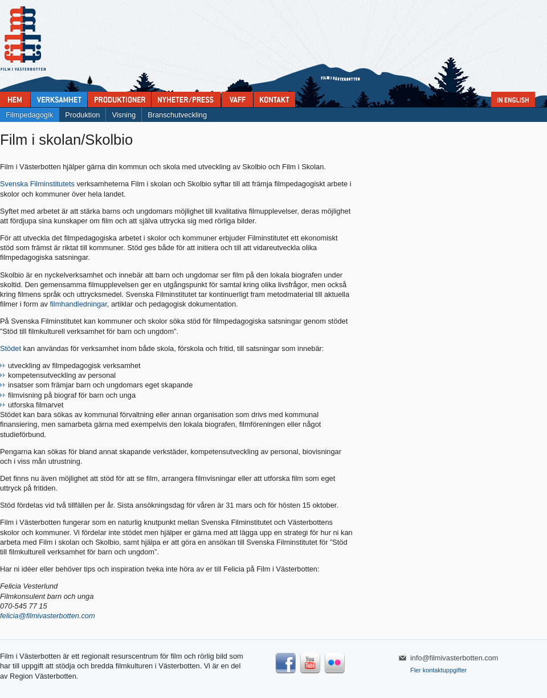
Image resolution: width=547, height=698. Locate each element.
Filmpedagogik (29, 115)
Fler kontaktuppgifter (438, 670)
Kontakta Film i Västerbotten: (274, 99)
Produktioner (119, 99)
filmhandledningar (78, 304)
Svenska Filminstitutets (38, 183)
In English (513, 99)
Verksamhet (59, 99)
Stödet (10, 348)
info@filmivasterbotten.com (454, 658)
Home (15, 99)
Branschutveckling (177, 115)
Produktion (82, 115)
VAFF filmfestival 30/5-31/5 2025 (237, 99)
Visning (124, 115)
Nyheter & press (186, 99)
